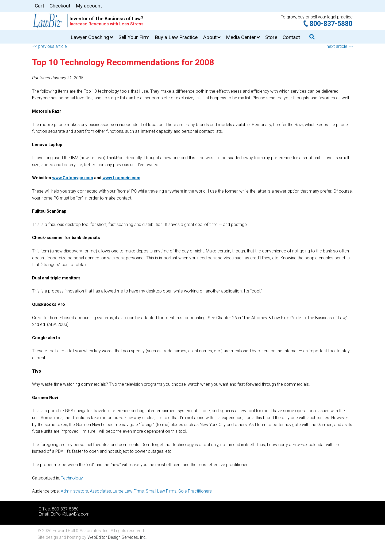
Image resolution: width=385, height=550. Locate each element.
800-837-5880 (331, 24)
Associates (100, 491)
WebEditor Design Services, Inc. (117, 537)
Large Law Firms (128, 491)
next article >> (340, 46)
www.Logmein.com (121, 177)
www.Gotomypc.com (72, 177)
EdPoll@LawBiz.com (70, 514)
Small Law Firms (161, 491)
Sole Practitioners (195, 491)
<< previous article (49, 46)
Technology (72, 478)
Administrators (74, 491)
